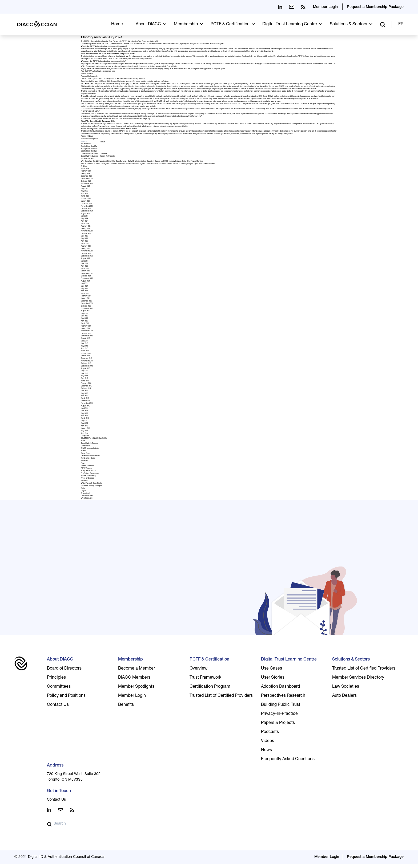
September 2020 (87, 308)
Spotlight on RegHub (89, 151)
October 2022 (86, 254)
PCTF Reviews (86, 468)
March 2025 (85, 196)
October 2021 (86, 276)
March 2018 (85, 381)
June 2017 (84, 391)
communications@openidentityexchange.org (134, 119)
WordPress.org (87, 498)
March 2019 (85, 351)
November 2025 (87, 179)
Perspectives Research (283, 696)
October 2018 (86, 363)
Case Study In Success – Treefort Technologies (98, 156)
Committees (59, 687)
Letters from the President (90, 456)
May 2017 (84, 393)
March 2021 (85, 294)
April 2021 (84, 291)
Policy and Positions (88, 471)
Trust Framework (205, 678)
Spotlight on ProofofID (89, 149)
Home (117, 24)
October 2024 (86, 209)
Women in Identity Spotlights (91, 486)
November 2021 (87, 274)
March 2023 (85, 243)
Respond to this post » (89, 76)
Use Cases (271, 669)
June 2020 (84, 316)
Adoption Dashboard (280, 687)
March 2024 (85, 224)
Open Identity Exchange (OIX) (92, 81)
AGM (83, 441)
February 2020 (86, 326)
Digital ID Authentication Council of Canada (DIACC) (172, 84)
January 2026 (85, 174)
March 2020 (85, 323)
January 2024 (85, 229)
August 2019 (85, 338)
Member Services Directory (358, 678)
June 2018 (84, 373)
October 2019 (86, 334)
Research (84, 481)
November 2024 (87, 206)
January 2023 (85, 249)
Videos (267, 741)
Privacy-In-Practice (279, 714)
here (113, 71)
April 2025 (84, 194)
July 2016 (84, 408)
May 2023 (84, 238)
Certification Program (216, 44)
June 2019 (84, 343)
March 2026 (85, 169)
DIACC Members (134, 678)
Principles (56, 678)
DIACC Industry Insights (90, 448)
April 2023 (84, 241)
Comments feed (87, 496)
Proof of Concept (87, 478)
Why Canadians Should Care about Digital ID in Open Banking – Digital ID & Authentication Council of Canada (120, 161)
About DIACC (148, 24)
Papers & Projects (87, 466)
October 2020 (86, 306)
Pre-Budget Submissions (90, 473)
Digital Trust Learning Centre (289, 24)
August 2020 (85, 311)
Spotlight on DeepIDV (89, 146)
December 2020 (86, 301)
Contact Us (58, 705)
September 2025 (87, 184)
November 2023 (87, 231)
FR (401, 24)
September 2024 (87, 211)
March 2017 (85, 398)
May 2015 (84, 423)
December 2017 (86, 386)
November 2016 (87, 403)
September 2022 (87, 256)
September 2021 (87, 278)
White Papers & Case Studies (91, 483)
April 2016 (84, 416)
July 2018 (84, 371)
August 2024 (85, 214)
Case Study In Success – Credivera (94, 154)
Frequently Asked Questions (288, 759)
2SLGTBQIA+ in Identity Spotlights (94, 438)
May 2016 (84, 413)
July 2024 (84, 216)
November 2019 (87, 331)
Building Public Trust (280, 705)
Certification (85, 446)
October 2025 (86, 181)
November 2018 (87, 361)
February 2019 (86, 353)
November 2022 (87, 251)
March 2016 (85, 418)
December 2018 (86, 358)
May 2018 (84, 376)
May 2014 (84, 431)
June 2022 (84, 263)
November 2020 (87, 303)
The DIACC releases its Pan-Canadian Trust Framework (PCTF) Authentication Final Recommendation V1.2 (119, 41)
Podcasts (270, 732)
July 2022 (84, 261)
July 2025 (84, 189)
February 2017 (86, 401)
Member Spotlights (88, 458)
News (91, 74)
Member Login (325, 7)
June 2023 (84, 236)
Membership (186, 24)
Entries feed (85, 493)
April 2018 (84, 378)
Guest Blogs (85, 453)
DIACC (109, 81)
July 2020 (84, 314)
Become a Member (136, 669)
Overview (198, 669)
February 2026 (86, 171)
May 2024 (84, 218)
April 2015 (84, 426)
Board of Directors (64, 669)
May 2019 (84, 346)
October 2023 (86, 234)
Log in (83, 491)
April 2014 (84, 433)
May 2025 (84, 191)
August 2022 (85, 258)
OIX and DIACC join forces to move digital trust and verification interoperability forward (113, 79)
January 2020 (85, 328)
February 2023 (86, 246)
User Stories (272, 678)
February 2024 (86, 226)
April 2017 (84, 396)
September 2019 (87, 336)
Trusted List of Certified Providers (221, 696)
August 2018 (85, 368)
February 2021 (86, 296)
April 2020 (84, 321)
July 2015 (84, 421)
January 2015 (85, 428)
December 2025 (86, 176)
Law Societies (345, 687)
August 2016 (85, 406)
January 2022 (85, 271)
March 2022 (85, 269)
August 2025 (85, 186)
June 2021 (84, 286)
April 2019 (84, 348)
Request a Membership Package (375, 7)
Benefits (126, 705)
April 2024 (84, 221)
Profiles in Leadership (88, 476)
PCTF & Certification (230, 24)
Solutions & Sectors (348, 24)
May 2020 (84, 318)
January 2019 (85, 356)
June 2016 (84, 411)
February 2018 (86, 383)
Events (83, 451)
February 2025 (86, 198)
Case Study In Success (89, 443)
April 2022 (84, 266)
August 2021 (85, 281)
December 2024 (86, 204)
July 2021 (84, 283)
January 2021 (85, 298)
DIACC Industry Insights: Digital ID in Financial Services (183, 161)
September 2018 (87, 366)
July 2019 (84, 341)
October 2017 (86, 388)
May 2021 (84, 289)
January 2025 (85, 201)
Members (84, 461)
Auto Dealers (344, 696)
